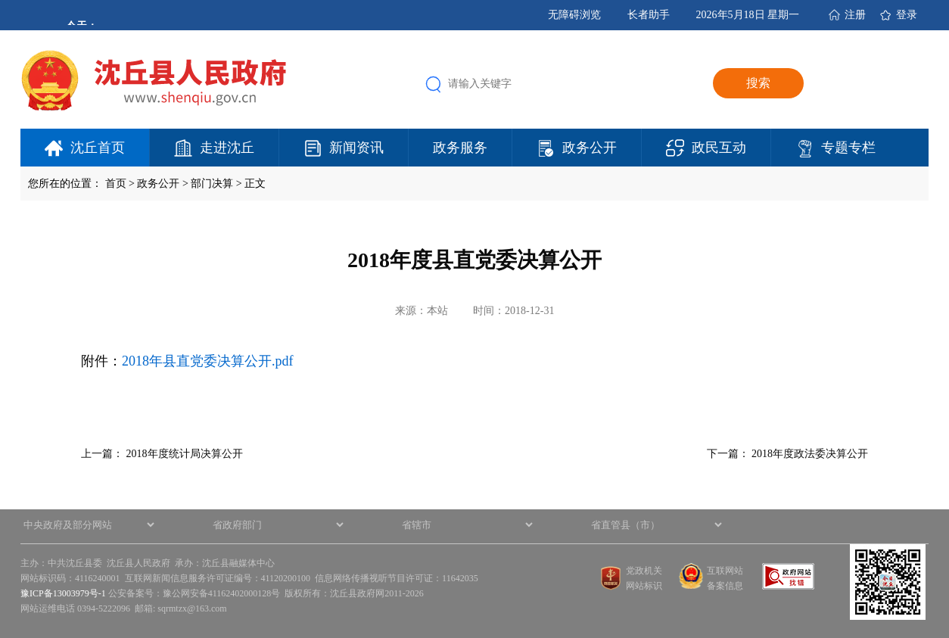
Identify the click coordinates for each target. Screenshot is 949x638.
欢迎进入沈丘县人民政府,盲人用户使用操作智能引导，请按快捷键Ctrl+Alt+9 (0, 0)
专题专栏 (848, 147)
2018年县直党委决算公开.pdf (208, 361)
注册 (855, 14)
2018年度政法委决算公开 (809, 453)
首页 (115, 183)
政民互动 (719, 147)
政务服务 (460, 147)
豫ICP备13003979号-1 (63, 593)
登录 (906, 14)
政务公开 (589, 147)
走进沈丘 (227, 147)
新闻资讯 (356, 147)
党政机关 (644, 570)
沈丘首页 (97, 147)
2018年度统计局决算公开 (184, 453)
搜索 (758, 82)
